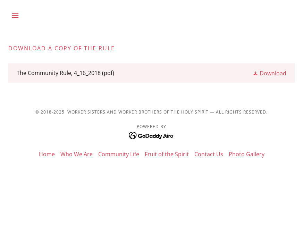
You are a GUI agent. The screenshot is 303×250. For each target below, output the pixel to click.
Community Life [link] (118, 154)
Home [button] (47, 154)
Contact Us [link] (208, 154)
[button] (29, 15)
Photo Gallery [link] (246, 154)
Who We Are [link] (76, 154)
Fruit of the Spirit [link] (167, 154)
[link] (151, 73)
